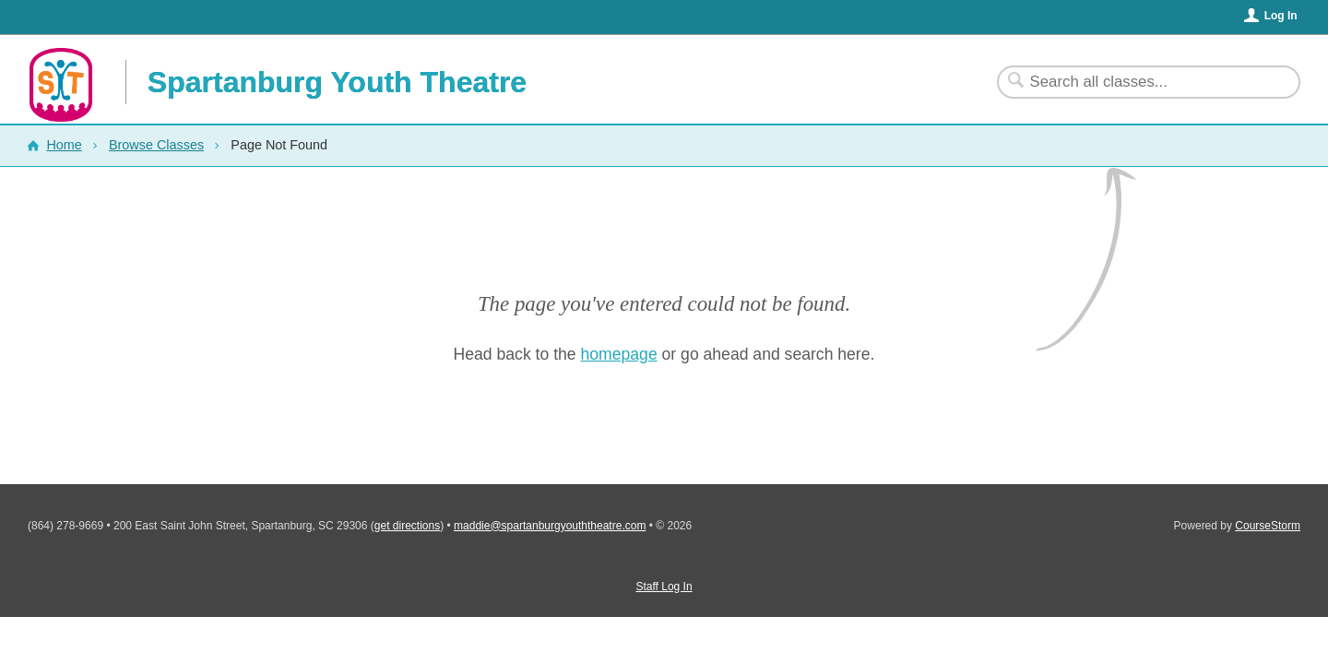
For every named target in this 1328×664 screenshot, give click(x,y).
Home (63, 144)
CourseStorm (1267, 525)
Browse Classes (156, 144)
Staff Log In (663, 586)
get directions (407, 525)
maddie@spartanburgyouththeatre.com (550, 525)
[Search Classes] (1137, 82)
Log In (1281, 15)
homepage (619, 354)
